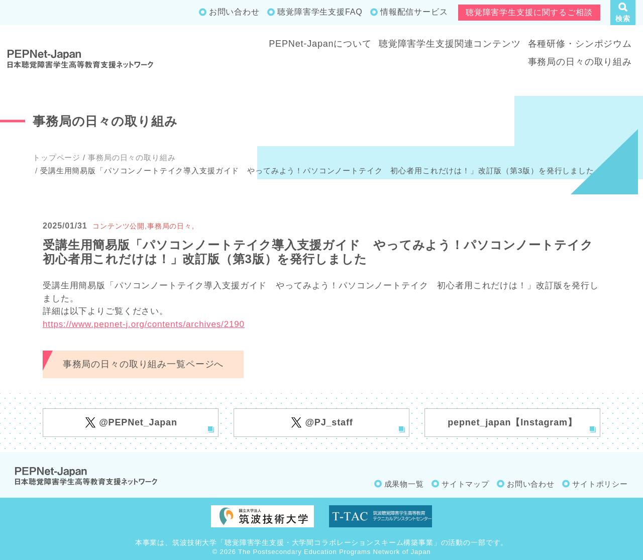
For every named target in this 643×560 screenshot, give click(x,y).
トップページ (56, 157)
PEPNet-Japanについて (320, 44)
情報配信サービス (414, 12)
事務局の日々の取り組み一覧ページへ (143, 364)
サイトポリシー (600, 484)
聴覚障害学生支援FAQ (319, 12)
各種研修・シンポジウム (580, 44)
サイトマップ (465, 484)
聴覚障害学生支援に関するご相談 (529, 12)
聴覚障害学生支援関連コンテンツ (450, 44)
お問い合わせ (234, 12)
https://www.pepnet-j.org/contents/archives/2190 (144, 324)
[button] (622, 12)
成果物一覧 (404, 484)
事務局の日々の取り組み (580, 62)
